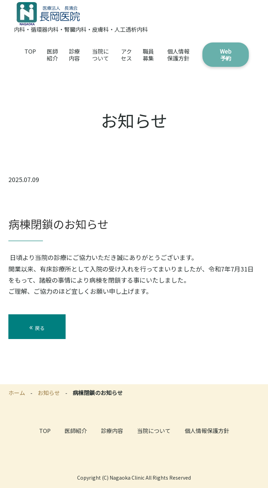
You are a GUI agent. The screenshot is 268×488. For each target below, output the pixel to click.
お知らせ (49, 392)
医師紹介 (52, 54)
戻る (37, 326)
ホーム (16, 392)
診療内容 (74, 54)
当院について (100, 54)
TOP (30, 51)
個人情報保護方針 (178, 54)
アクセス (126, 54)
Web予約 (225, 54)
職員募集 (148, 54)
